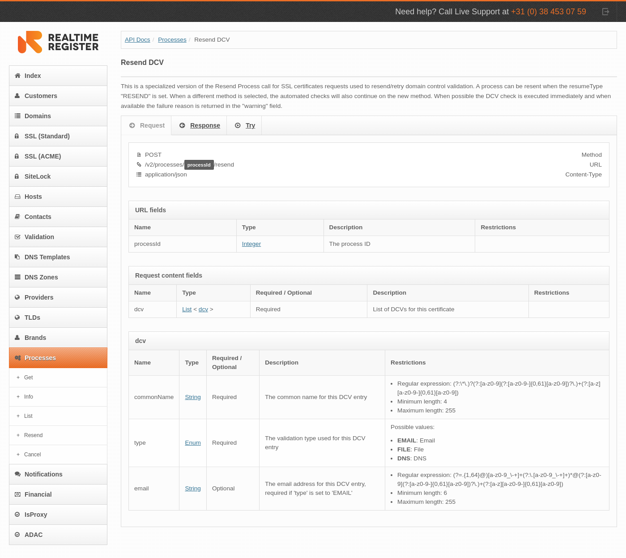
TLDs (27, 317)
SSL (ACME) (38, 156)
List (28, 416)
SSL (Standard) (42, 136)
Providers (34, 297)
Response (199, 126)
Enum (193, 442)
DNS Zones (36, 277)
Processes (35, 357)
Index (28, 75)
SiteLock (33, 176)
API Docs (137, 39)
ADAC (29, 534)
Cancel (32, 454)
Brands (30, 337)
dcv (203, 309)
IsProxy (31, 514)
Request (146, 126)
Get (28, 377)
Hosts (28, 196)
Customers (36, 95)
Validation (34, 236)
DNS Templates (42, 257)
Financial (33, 494)
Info (28, 397)
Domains (33, 116)
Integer (251, 243)
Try (244, 126)
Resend (33, 435)
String (193, 397)
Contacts (33, 216)
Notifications (39, 474)
